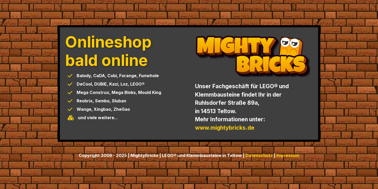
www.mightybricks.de (224, 127)
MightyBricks (144, 155)
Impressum (287, 155)
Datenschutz (259, 155)
